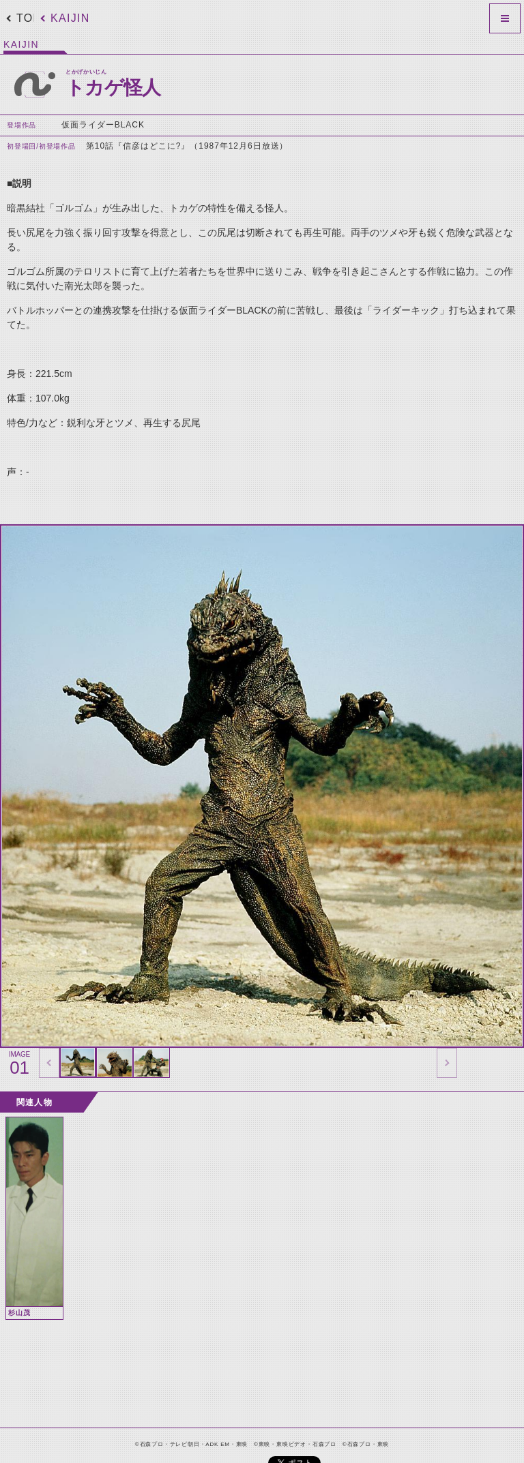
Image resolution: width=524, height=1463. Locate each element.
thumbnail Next (447, 1063)
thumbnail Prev (49, 1063)
